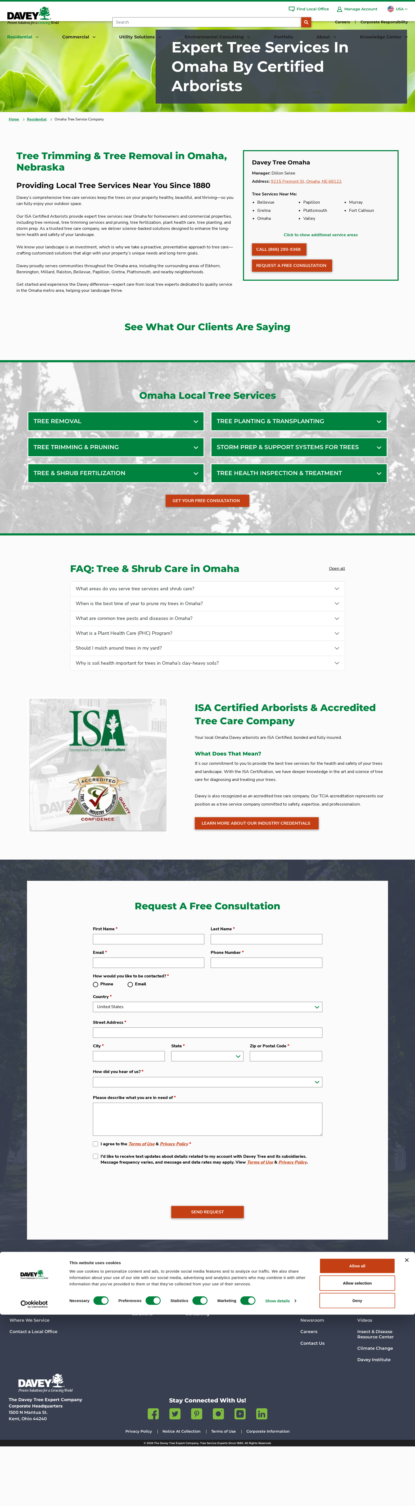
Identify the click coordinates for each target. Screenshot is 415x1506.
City (98, 1106)
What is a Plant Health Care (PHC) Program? (124, 683)
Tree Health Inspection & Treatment (279, 519)
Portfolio (283, 36)
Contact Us (312, 1402)
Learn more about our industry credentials (256, 886)
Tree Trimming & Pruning (76, 493)
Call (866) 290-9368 (278, 279)
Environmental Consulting (217, 1341)
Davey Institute (374, 1419)
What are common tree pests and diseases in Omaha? (134, 667)
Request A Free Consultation (291, 295)
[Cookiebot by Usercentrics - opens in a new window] (34, 1496)
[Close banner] (407, 1451)
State (178, 1106)
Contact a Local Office (33, 1391)
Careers (342, 22)
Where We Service (29, 1380)
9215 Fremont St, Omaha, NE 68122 (312, 206)
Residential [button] (20, 36)
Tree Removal (57, 467)
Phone (106, 1043)
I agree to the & (146, 1203)
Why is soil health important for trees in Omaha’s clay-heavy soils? (147, 714)
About (307, 1341)
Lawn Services (25, 1368)
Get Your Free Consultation (207, 547)
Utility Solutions (151, 1341)
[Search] (206, 22)
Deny (357, 1492)
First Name (105, 988)
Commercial (87, 1341)
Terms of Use (141, 1203)
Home (14, 142)
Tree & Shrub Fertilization (79, 519)
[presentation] (133, 1240)
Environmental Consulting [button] (215, 36)
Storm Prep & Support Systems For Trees (288, 493)
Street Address (109, 1082)
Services (81, 1357)
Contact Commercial (95, 1368)
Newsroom (312, 1380)
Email (100, 1011)
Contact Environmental (211, 1371)
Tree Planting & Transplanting (270, 467)
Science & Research (321, 1368)
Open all (336, 615)
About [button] (324, 36)
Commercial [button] (76, 36)
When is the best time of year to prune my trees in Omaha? (139, 651)
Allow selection (357, 1474)
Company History (319, 1357)
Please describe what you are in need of (134, 1157)
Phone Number (227, 1011)
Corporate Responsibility (384, 22)
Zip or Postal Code (269, 1106)
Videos (364, 1380)
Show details (277, 1492)
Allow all (357, 1457)
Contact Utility (148, 1371)
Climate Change (375, 1408)
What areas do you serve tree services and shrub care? (135, 636)
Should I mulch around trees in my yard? (119, 698)
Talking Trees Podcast (381, 1368)
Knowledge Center (380, 1341)
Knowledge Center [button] (381, 36)
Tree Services (24, 1357)
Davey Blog (369, 1357)
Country (102, 1056)
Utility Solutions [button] (137, 36)
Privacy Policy (174, 1203)
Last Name (223, 988)
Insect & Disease (375, 1394)
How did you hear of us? (118, 1131)
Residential (37, 142)
